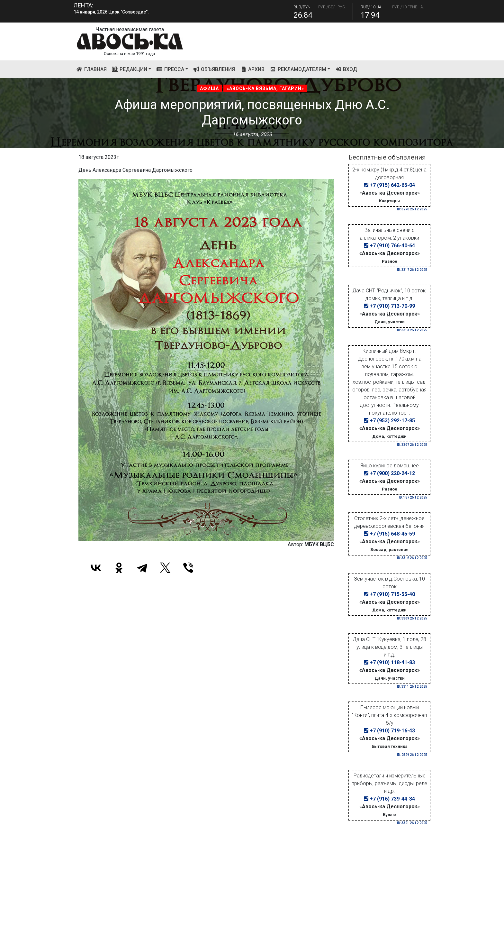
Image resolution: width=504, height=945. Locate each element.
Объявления (214, 69)
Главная (92, 68)
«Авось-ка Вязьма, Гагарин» (265, 88)
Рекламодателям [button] (298, 69)
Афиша (209, 88)
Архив (252, 69)
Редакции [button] (130, 69)
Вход (346, 69)
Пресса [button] (170, 69)
